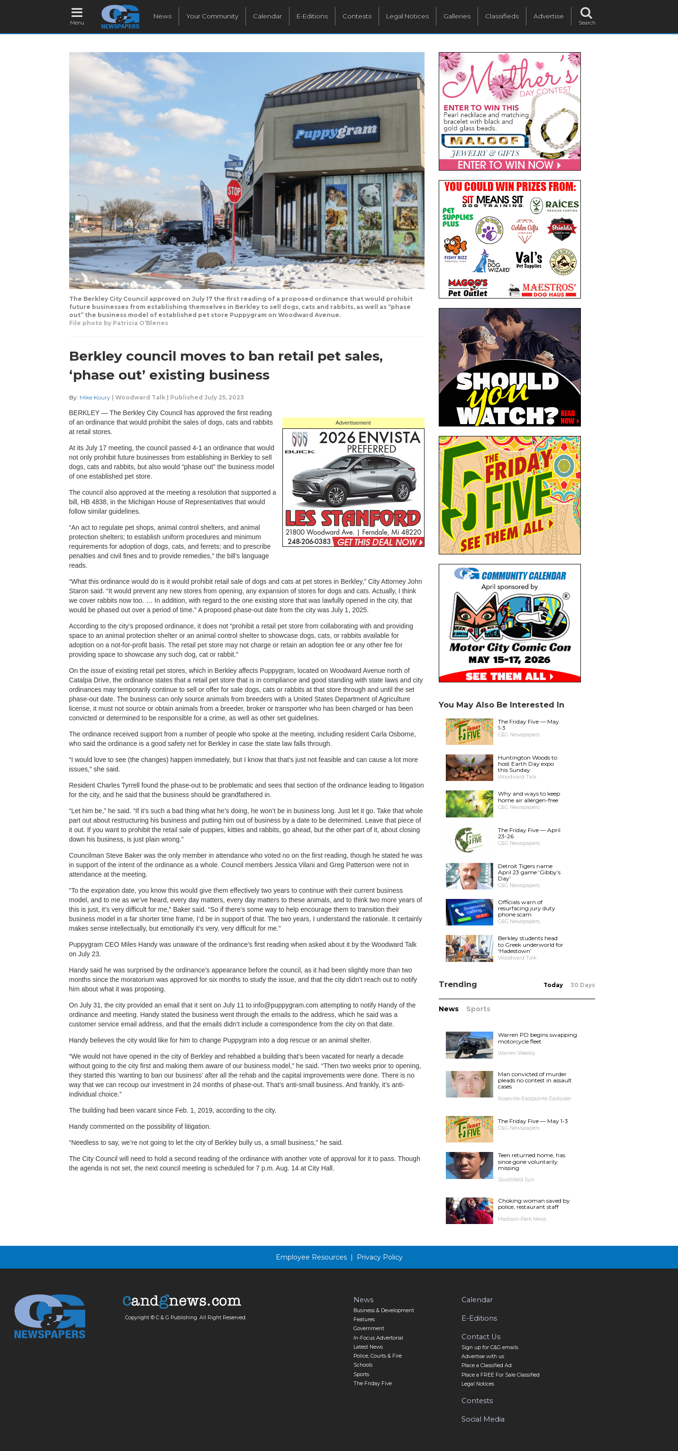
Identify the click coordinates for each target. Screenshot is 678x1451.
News (163, 16)
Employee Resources (311, 1257)
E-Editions (312, 16)
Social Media (483, 1419)
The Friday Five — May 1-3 (528, 724)
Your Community (212, 16)
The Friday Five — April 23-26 (529, 833)
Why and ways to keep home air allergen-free (529, 796)
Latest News (368, 1347)
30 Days (582, 984)
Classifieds (502, 16)
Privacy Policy (380, 1257)
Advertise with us (482, 1356)
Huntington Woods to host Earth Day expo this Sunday (527, 763)
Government (368, 1328)
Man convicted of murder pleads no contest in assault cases (535, 1080)
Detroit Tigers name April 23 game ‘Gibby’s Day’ (529, 872)
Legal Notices (407, 16)
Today (553, 984)
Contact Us (480, 1337)
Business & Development (383, 1310)
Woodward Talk (140, 397)
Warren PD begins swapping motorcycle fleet (537, 1037)
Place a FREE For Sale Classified (500, 1375)
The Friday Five (372, 1383)
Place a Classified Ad (486, 1365)
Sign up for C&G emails (489, 1347)
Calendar (267, 16)
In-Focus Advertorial (378, 1338)
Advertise (548, 16)
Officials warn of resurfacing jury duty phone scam (526, 908)
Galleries (456, 16)
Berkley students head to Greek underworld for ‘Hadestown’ (530, 944)
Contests (357, 16)
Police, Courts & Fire (377, 1356)
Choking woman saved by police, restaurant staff (534, 1203)
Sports (478, 1009)
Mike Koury (95, 397)
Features (364, 1319)
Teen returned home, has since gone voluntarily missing (531, 1161)
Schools (362, 1365)
